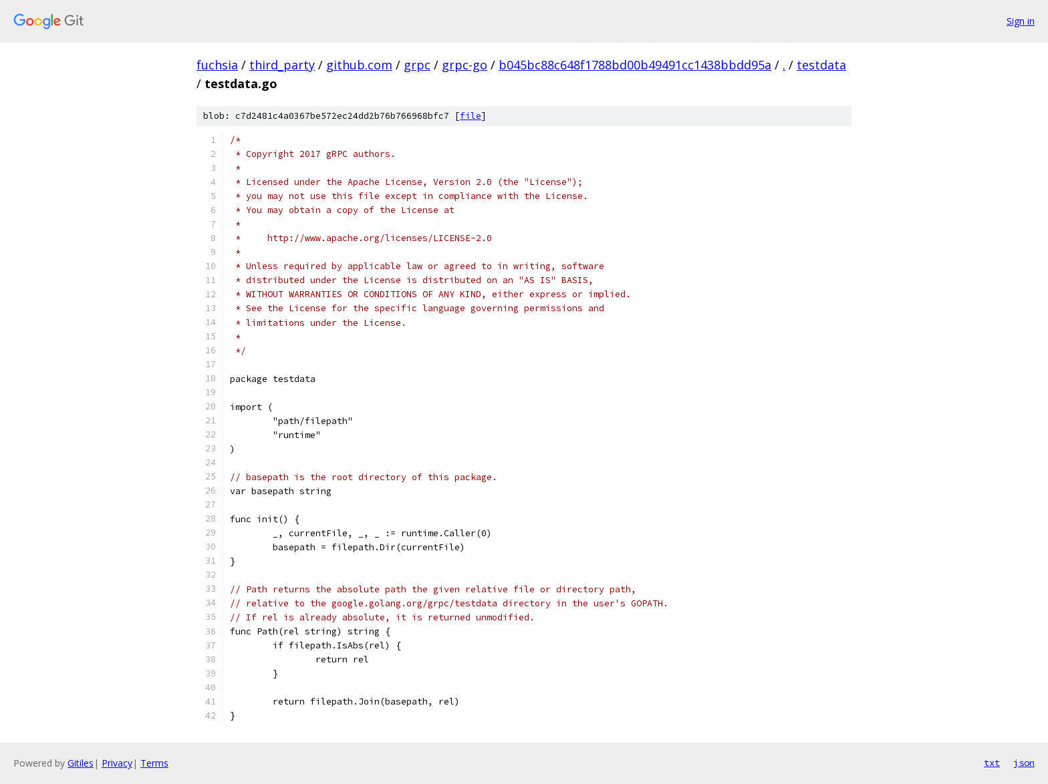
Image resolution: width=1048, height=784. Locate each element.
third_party (282, 65)
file (470, 116)
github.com (359, 65)
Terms (154, 763)
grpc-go (464, 65)
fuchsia (217, 65)
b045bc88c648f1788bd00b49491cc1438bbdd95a (635, 65)
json (1024, 763)
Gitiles (81, 763)
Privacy (117, 763)
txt (992, 763)
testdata (821, 65)
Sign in (1021, 21)
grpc (417, 65)
